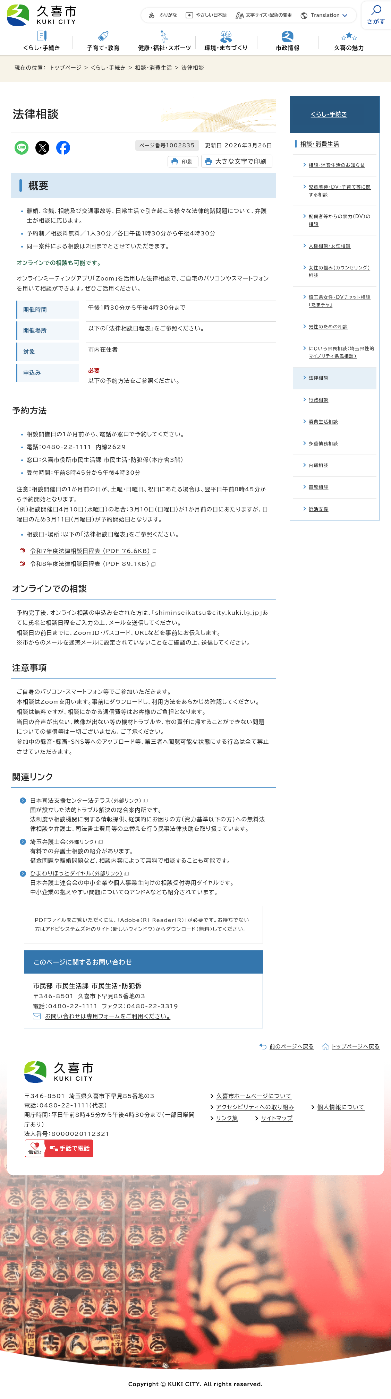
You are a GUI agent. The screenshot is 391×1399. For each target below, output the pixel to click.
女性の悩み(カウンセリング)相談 (339, 262)
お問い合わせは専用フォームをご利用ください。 (107, 1016)
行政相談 (319, 390)
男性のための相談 (328, 317)
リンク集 (227, 1118)
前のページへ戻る (292, 1046)
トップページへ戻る (356, 1046)
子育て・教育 (103, 48)
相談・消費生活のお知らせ (337, 155)
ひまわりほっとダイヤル (79, 873)
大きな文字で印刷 (241, 161)
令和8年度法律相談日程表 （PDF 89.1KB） (92, 564)
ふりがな (168, 15)
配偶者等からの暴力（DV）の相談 (340, 211)
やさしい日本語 (211, 15)
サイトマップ (277, 1118)
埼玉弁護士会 (66, 842)
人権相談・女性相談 (330, 236)
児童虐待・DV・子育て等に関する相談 (340, 181)
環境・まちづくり (226, 48)
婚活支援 (319, 499)
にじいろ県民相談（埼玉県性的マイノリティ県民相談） (341, 343)
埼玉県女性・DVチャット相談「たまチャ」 (340, 291)
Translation (325, 15)
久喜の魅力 (349, 48)
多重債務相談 (323, 434)
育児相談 (319, 477)
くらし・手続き (41, 48)
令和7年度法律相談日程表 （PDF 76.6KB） (93, 551)
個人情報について (341, 1107)
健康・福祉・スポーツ (164, 48)
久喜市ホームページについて (254, 1096)
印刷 (187, 161)
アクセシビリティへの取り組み (255, 1107)
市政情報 (288, 48)
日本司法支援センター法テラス (89, 800)
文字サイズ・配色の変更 (269, 15)
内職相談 (319, 456)
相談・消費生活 (153, 67)
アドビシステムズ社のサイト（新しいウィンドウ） (100, 929)
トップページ (66, 67)
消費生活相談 (323, 412)
